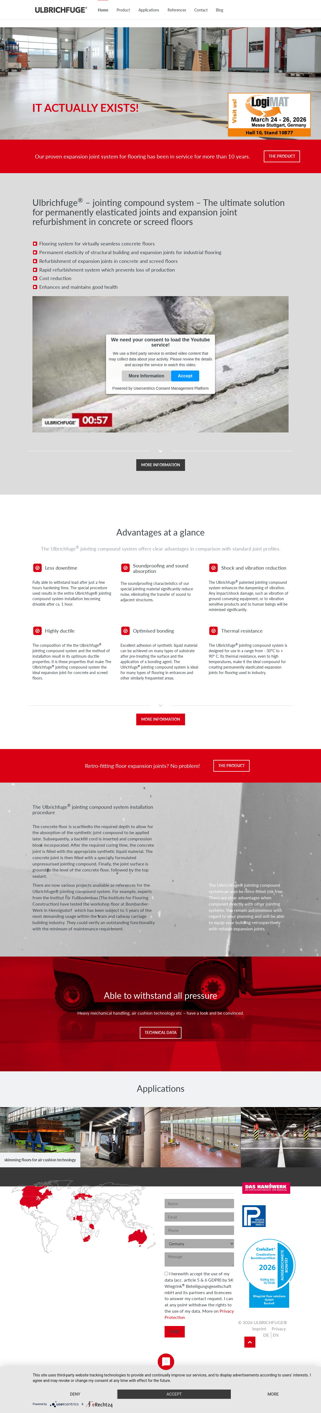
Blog (219, 10)
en (275, 1334)
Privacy (279, 1328)
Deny (75, 1394)
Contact (201, 10)
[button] (160, 459)
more (273, 1394)
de (266, 1334)
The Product (282, 156)
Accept (185, 376)
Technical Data (161, 1032)
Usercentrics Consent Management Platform (171, 388)
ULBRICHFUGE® (61, 9)
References (177, 10)
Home (103, 10)
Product (123, 10)
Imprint (259, 1328)
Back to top (249, 1342)
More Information (146, 376)
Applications (148, 10)
